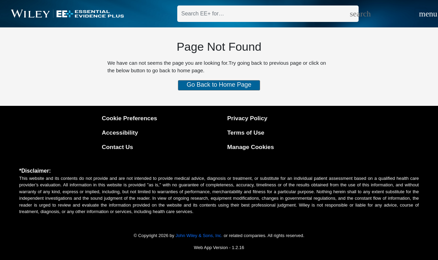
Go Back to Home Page (218, 84)
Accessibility (120, 132)
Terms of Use (245, 132)
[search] (354, 13)
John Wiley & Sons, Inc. (199, 235)
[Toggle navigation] (421, 14)
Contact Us (117, 147)
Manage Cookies (250, 147)
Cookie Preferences (129, 118)
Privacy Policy (247, 118)
